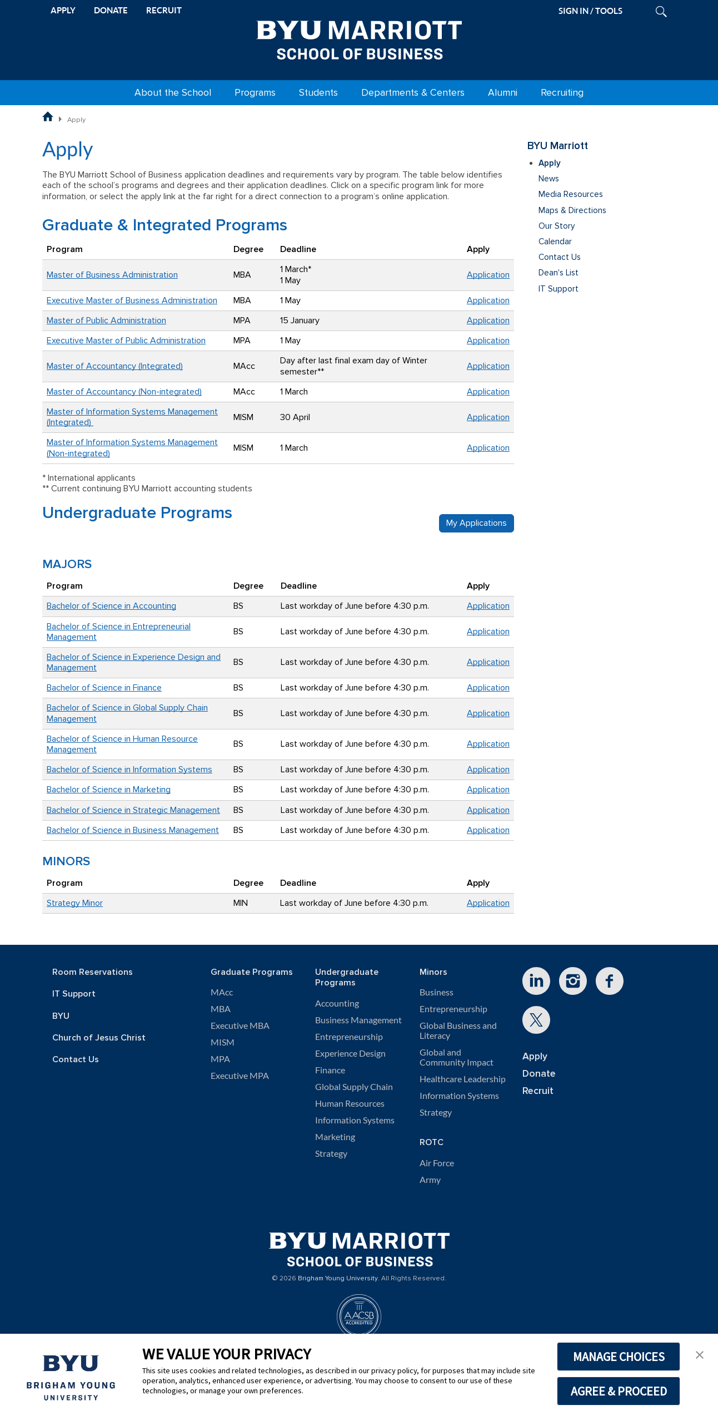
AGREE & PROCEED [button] (619, 1391)
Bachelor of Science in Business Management (133, 830)
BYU (60, 1016)
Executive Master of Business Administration (132, 300)
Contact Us (559, 257)
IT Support (558, 289)
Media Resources (570, 194)
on (505, 447)
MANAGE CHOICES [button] (619, 1356)
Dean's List (558, 273)
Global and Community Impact (456, 1057)
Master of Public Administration (106, 320)
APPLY (63, 10)
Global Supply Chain (354, 1087)
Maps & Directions (572, 210)
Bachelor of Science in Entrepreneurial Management (119, 632)
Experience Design (350, 1053)
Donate (539, 1073)
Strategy (331, 1153)
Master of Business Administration (112, 274)
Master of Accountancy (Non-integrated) (124, 391)
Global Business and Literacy (458, 1030)
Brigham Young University (338, 1279)
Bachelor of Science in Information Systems (129, 769)
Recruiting (562, 92)
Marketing (335, 1137)
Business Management (358, 1020)
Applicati (483, 447)
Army (430, 1180)
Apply (549, 163)
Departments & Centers (413, 92)
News (548, 179)
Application (488, 274)
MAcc (222, 992)
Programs (255, 92)
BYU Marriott (557, 146)
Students (318, 92)
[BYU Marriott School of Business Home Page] (47, 116)
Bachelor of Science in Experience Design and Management (134, 662)
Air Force (437, 1163)
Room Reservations (92, 972)
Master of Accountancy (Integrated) (115, 366)
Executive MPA (240, 1076)
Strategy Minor (75, 903)
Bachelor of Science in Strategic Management (133, 810)
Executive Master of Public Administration (126, 340)
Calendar (555, 241)
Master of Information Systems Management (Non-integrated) (132, 447)
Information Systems (355, 1120)
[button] (700, 1354)
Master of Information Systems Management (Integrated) (132, 417)
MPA (220, 1059)
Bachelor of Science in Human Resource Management (122, 744)
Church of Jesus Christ (99, 1038)
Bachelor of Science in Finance (104, 687)
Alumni (502, 92)
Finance (330, 1070)
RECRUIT (164, 10)
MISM (223, 1042)
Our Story (556, 226)
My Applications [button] (476, 523)
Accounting (337, 1003)
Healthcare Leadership (463, 1079)
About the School (172, 92)
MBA (221, 1009)
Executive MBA (240, 1025)
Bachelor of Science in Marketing (109, 789)
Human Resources (350, 1103)
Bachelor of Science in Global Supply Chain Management (127, 713)
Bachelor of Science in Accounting (111, 606)
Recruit (538, 1091)
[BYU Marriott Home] (359, 37)
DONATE (111, 10)
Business (436, 992)
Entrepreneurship (349, 1037)
